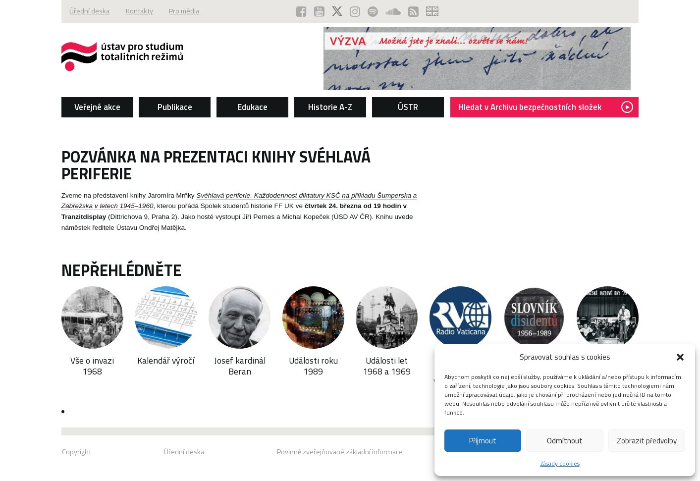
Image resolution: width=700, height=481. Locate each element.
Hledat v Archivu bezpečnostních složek (551, 107)
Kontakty (133, 11)
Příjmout (482, 440)
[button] (680, 357)
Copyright (67, 453)
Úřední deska (81, 11)
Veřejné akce (89, 107)
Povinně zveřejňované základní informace (340, 453)
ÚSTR (409, 107)
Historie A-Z (330, 107)
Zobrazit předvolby (647, 440)
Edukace (249, 107)
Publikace (169, 107)
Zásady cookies (560, 463)
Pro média (181, 11)
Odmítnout (565, 440)
